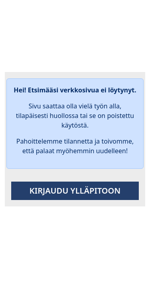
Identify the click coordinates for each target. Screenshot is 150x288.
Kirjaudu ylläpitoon (75, 190)
